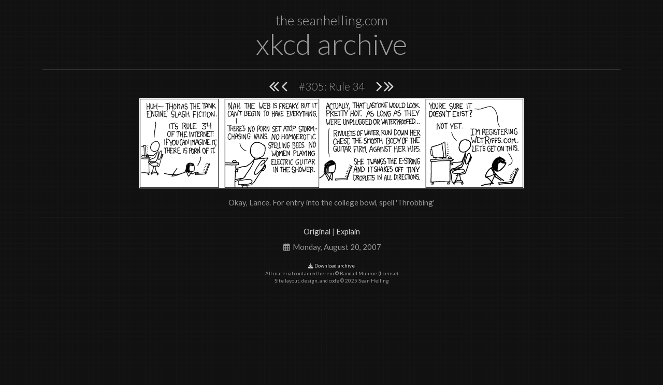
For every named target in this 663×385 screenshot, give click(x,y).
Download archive (331, 266)
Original (317, 231)
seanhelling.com (342, 20)
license (388, 273)
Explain (348, 231)
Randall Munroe (358, 273)
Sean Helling (373, 281)
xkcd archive (331, 43)
